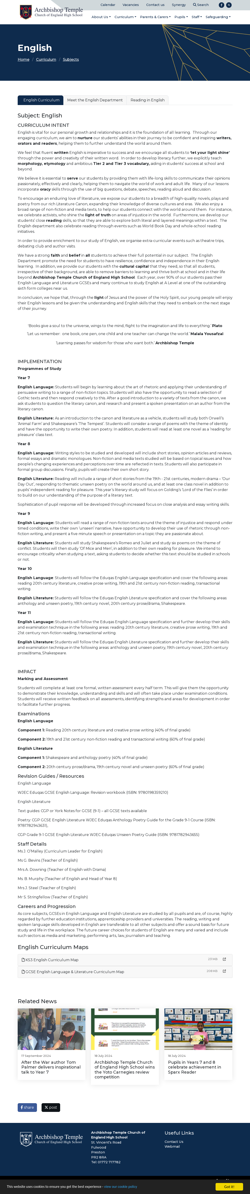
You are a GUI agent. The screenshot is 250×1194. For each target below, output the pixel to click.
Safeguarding (217, 17)
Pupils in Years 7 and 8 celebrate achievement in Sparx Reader (194, 1067)
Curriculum (124, 17)
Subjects (71, 59)
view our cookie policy (128, 1187)
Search (201, 5)
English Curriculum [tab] (41, 100)
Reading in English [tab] (148, 100)
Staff (195, 17)
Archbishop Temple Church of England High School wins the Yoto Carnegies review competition (125, 1069)
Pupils (179, 17)
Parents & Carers (154, 17)
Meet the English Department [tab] (95, 100)
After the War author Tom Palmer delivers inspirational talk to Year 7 (51, 1067)
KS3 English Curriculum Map (50, 960)
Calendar (108, 5)
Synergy (179, 5)
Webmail (172, 1146)
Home (23, 59)
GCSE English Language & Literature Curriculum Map (73, 972)
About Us (100, 17)
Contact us (155, 5)
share (27, 1107)
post (51, 1107)
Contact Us (174, 1142)
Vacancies (131, 5)
